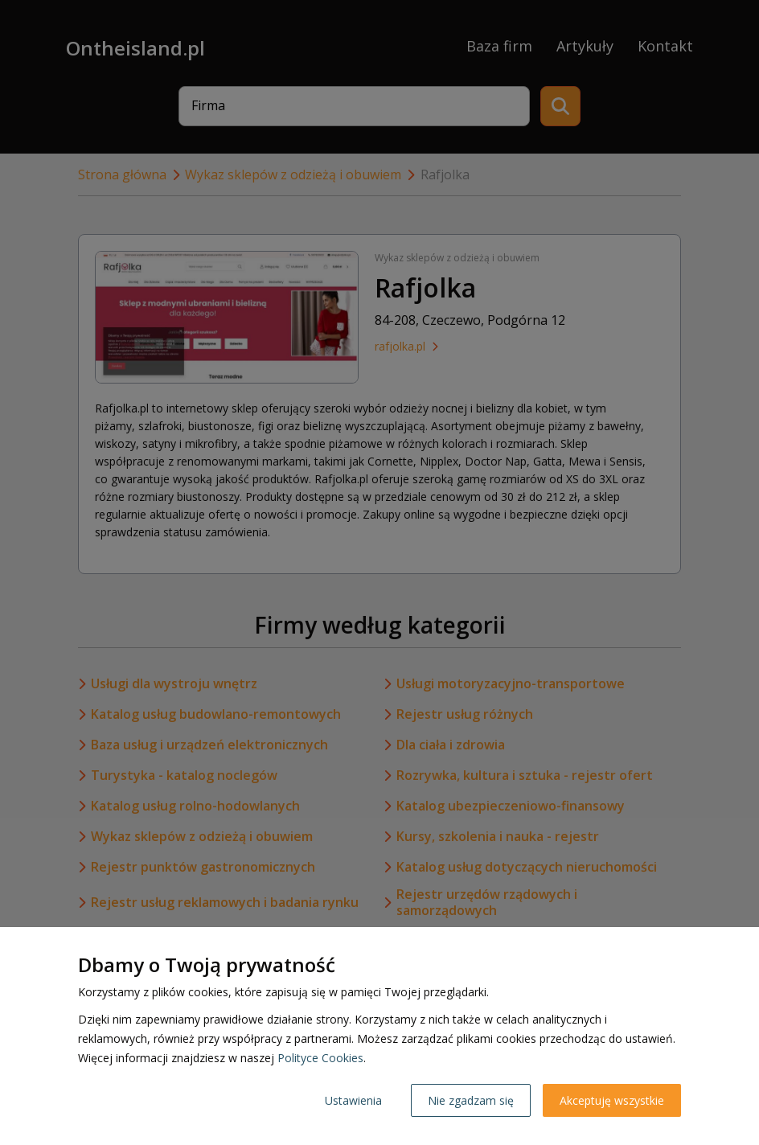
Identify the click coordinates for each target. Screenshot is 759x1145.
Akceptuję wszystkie (612, 1100)
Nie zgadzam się (471, 1100)
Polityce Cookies (320, 1057)
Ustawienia (353, 1100)
